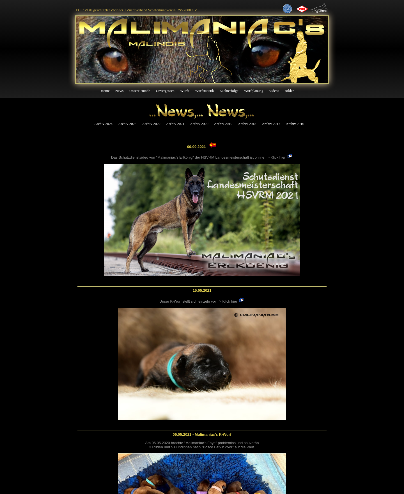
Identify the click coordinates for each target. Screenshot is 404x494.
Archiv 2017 (271, 124)
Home (105, 91)
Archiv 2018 (247, 124)
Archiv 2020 (199, 124)
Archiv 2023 (127, 124)
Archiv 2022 (151, 124)
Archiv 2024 (103, 124)
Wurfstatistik (204, 91)
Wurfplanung (253, 91)
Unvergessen (165, 91)
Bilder (289, 91)
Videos (274, 91)
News (119, 91)
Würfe (184, 91)
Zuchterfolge (229, 91)
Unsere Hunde (139, 91)
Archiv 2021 (175, 124)
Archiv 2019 (223, 124)
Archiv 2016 (295, 124)
